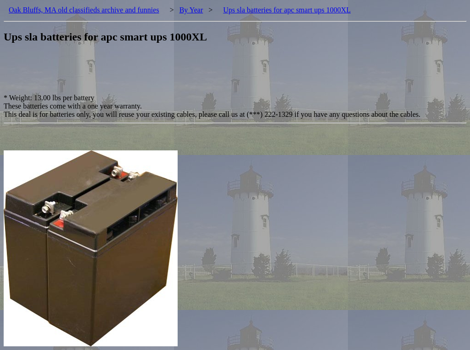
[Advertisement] (171, 73)
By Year (191, 10)
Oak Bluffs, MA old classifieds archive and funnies (84, 10)
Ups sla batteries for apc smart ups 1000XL (287, 10)
